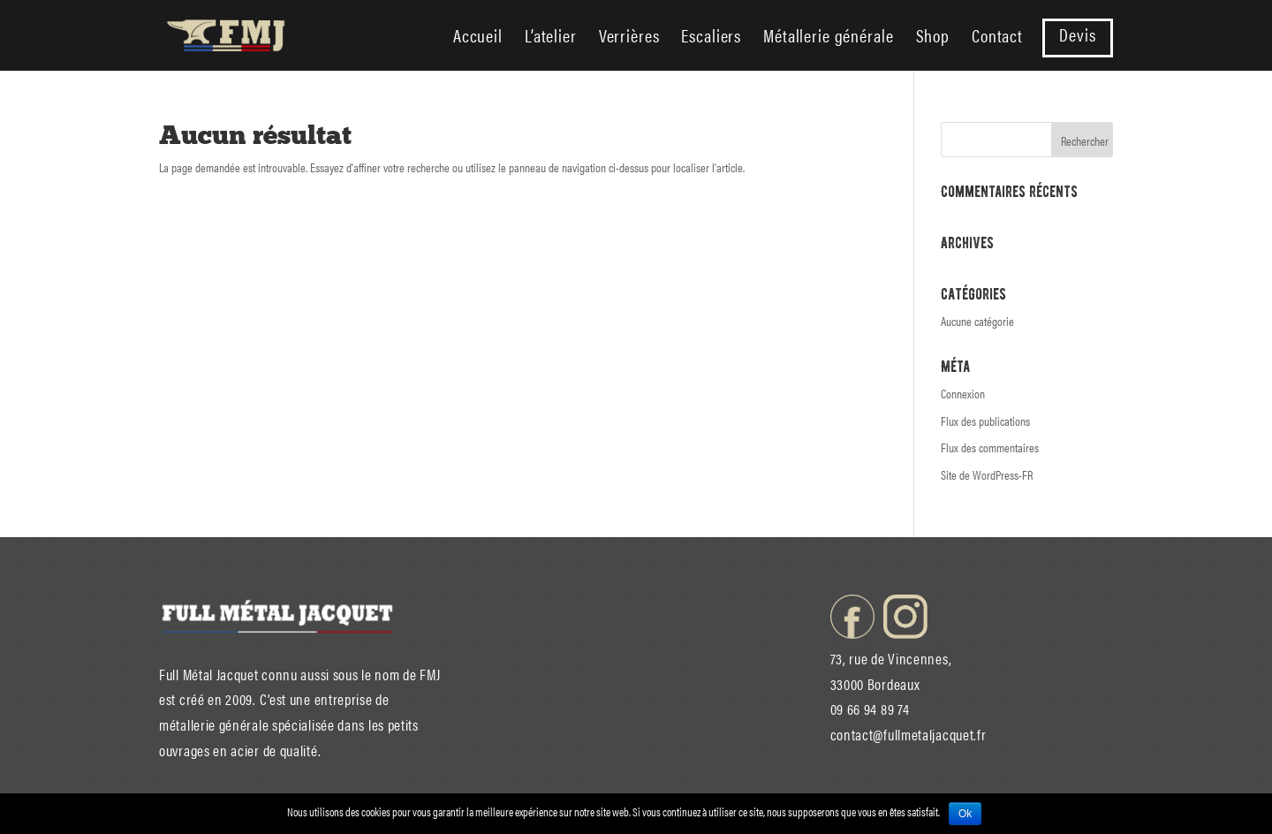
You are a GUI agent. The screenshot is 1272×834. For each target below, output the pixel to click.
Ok (965, 813)
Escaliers (711, 38)
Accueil (478, 38)
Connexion (963, 393)
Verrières (629, 38)
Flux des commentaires (990, 447)
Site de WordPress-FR (987, 474)
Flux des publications (985, 420)
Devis (1077, 37)
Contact (997, 38)
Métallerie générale (828, 38)
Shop (933, 38)
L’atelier (551, 38)
